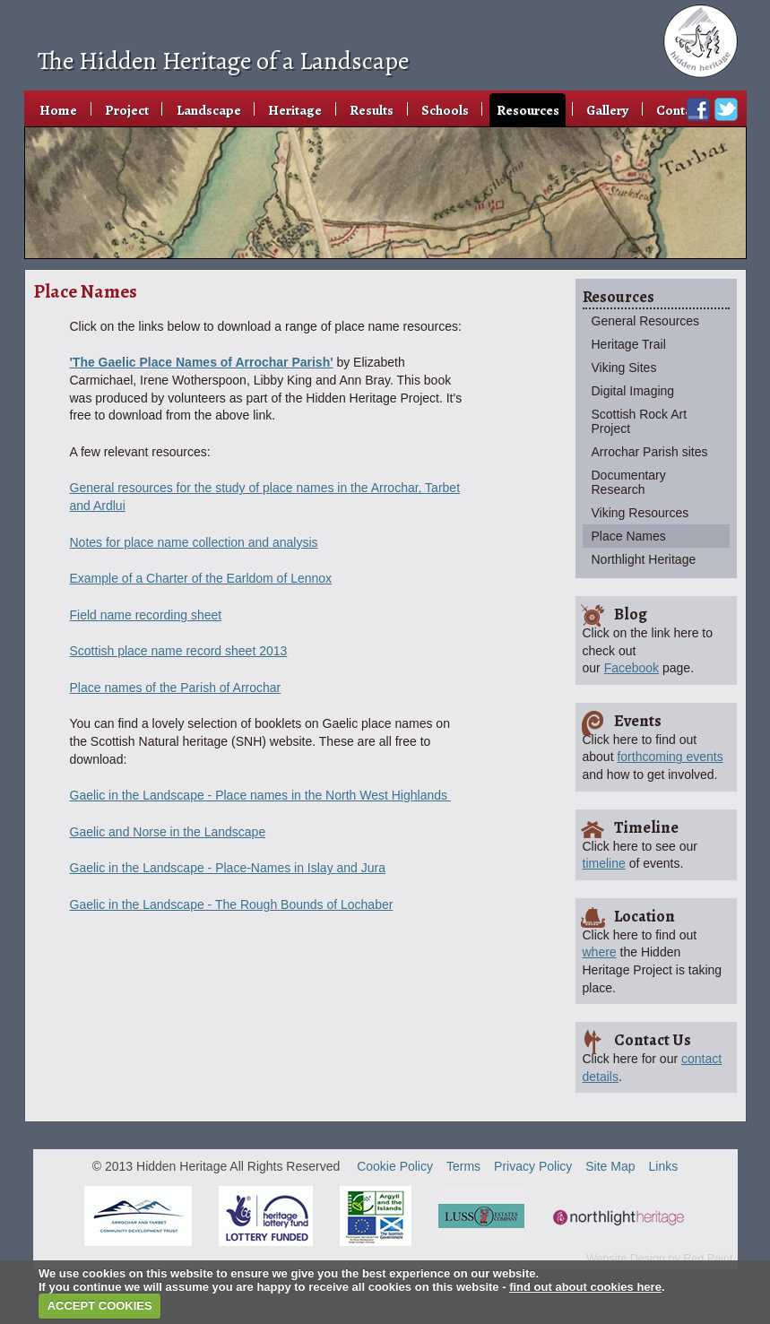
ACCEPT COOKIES (100, 1305)
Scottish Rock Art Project (640, 421)
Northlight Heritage (644, 559)
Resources (528, 109)
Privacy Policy (533, 1166)
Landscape (209, 109)
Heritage (295, 109)
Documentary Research (629, 482)
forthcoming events (669, 756)
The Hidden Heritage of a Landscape (223, 61)
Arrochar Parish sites (650, 452)
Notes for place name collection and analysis (194, 542)
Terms (463, 1166)
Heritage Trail (629, 344)
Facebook (631, 668)
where (600, 952)
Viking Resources (640, 513)
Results (372, 109)
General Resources (646, 321)
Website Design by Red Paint (659, 1258)
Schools (445, 109)
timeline (604, 863)
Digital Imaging (633, 391)
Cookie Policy (395, 1166)
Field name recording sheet (146, 615)
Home (58, 109)
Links (664, 1166)
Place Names (629, 536)
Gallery (607, 109)
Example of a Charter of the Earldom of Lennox (201, 578)
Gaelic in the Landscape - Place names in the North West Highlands (260, 795)
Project (127, 109)
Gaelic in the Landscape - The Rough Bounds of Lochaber (232, 904)
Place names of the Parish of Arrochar (175, 687)
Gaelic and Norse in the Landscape (168, 832)
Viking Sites (624, 367)
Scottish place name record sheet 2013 (179, 651)
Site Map (610, 1166)
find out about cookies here (585, 1287)
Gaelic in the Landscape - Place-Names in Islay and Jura (228, 868)
